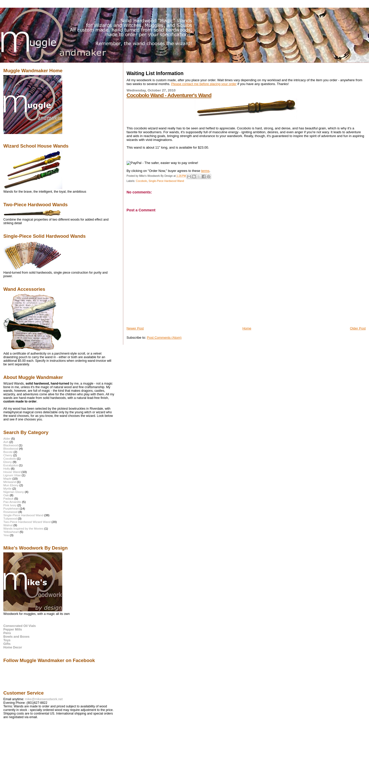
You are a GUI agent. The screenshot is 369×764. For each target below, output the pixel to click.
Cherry (7, 455)
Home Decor (12, 647)
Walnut (8, 525)
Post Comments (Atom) (164, 337)
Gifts (7, 644)
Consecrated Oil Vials (19, 626)
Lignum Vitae (12, 475)
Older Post (358, 328)
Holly (6, 468)
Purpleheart (11, 508)
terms (205, 171)
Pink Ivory (9, 505)
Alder (6, 438)
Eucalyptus (10, 465)
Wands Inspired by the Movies (23, 528)
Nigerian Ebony (13, 491)
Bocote (8, 451)
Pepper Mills (12, 629)
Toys (7, 640)
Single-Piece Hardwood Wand (166, 181)
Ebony (7, 461)
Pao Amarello (12, 501)
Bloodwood (10, 448)
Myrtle (7, 488)
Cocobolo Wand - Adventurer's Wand (169, 95)
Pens (7, 633)
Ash (5, 441)
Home (246, 328)
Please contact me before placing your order (204, 84)
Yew (6, 535)
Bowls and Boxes (16, 636)
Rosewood (10, 511)
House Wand (11, 471)
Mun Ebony (10, 485)
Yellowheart (11, 531)
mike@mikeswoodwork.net (44, 699)
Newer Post (135, 328)
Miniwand (9, 481)
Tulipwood (10, 518)
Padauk (8, 498)
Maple (7, 478)
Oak (6, 495)
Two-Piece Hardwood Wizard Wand (27, 521)
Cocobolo (141, 181)
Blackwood (10, 445)
